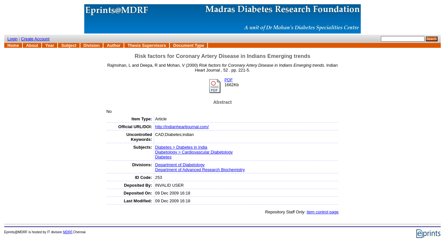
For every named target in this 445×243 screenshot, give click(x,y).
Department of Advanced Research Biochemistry (200, 169)
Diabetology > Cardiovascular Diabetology (194, 152)
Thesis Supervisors (147, 45)
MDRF (67, 232)
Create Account (35, 38)
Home (13, 45)
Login (12, 38)
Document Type (188, 45)
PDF (228, 79)
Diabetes (163, 157)
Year (49, 45)
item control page (323, 211)
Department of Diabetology (180, 164)
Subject (68, 45)
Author (113, 45)
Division (92, 45)
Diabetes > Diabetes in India (181, 147)
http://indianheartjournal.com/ (182, 126)
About (32, 45)
